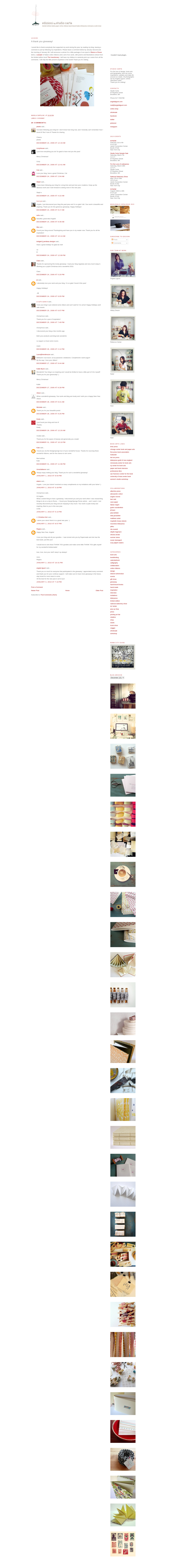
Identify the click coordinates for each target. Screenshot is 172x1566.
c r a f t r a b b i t (42, 302)
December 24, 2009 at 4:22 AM (50, 196)
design (112, 571)
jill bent (112, 510)
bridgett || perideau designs (46, 241)
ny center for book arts (118, 465)
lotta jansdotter (115, 516)
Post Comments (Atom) (49, 595)
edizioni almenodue (117, 574)
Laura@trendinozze (43, 354)
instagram (113, 127)
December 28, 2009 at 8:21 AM (50, 402)
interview (113, 593)
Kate (38, 448)
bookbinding (114, 557)
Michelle (39, 407)
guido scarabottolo (116, 507)
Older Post (99, 590)
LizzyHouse (41, 148)
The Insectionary (53, 57)
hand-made (114, 587)
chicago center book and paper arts (122, 449)
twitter (112, 119)
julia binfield (114, 513)
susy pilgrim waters (117, 543)
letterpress (114, 598)
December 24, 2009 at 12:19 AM (51, 143)
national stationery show (118, 604)
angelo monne (115, 497)
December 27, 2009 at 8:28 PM (51, 387)
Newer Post (35, 590)
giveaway (41, 118)
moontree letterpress (117, 524)
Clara (38, 261)
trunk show (114, 625)
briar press (114, 446)
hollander (113, 455)
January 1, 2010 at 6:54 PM (49, 476)
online (114, 109)
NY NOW (113, 606)
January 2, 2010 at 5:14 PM (49, 512)
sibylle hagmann (116, 532)
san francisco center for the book (121, 474)
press (112, 612)
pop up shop (114, 609)
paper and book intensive (119, 468)
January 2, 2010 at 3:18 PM (49, 487)
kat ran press (114, 457)
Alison (39, 393)
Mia (38, 227)
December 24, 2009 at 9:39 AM (50, 222)
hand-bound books (116, 584)
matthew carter (115, 518)
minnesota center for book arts (120, 463)
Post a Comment (37, 587)
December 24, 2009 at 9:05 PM (51, 296)
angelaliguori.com (116, 101)
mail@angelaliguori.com (118, 105)
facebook (113, 116)
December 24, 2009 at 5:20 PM (51, 274)
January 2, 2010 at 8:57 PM (49, 524)
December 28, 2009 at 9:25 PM (51, 414)
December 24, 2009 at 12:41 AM (51, 165)
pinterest (113, 123)
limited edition (115, 601)
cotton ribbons (115, 568)
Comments (116, 243)
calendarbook (115, 560)
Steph (39, 182)
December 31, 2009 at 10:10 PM (51, 442)
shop (112, 620)
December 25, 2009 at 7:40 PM (51, 322)
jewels (39, 126)
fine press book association (119, 452)
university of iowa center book (120, 476)
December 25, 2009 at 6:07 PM (51, 310)
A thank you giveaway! (42, 41)
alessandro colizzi (116, 494)
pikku (112, 526)
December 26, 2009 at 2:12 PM (51, 349)
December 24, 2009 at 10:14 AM (51, 236)
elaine (39, 481)
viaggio (112, 628)
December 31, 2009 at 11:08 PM (51, 464)
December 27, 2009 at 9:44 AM (50, 363)
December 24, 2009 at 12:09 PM (51, 255)
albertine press (115, 491)
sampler (39, 55)
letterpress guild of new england (121, 460)
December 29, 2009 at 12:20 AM (51, 430)
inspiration (113, 590)
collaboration (114, 565)
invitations (113, 595)
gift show (113, 579)
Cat (38, 170)
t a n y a (39, 201)
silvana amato (115, 534)
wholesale (113, 112)
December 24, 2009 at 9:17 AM (50, 210)
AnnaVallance (41, 469)
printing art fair (115, 614)
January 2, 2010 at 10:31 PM (50, 563)
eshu (38, 215)
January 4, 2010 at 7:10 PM (49, 582)
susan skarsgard (116, 540)
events (112, 576)
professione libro (116, 471)
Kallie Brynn (41, 369)
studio (112, 623)
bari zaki (113, 499)
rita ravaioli (114, 529)
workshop (113, 633)
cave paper (114, 502)
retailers (113, 617)
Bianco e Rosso (96, 52)
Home (67, 590)
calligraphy (114, 563)
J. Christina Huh (42, 517)
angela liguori (41, 568)
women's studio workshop (119, 479)
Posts (114, 239)
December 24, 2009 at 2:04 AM (50, 176)
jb (37, 280)
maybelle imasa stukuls (118, 521)
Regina (39, 529)
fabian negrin (114, 505)
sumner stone (115, 537)
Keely (39, 419)
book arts (113, 555)
